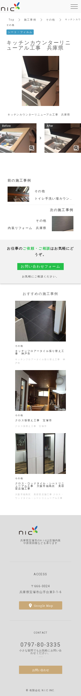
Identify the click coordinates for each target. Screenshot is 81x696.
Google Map (43, 605)
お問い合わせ (40, 670)
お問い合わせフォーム (40, 266)
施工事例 (30, 19)
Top (11, 19)
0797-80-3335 (41, 645)
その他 (50, 19)
